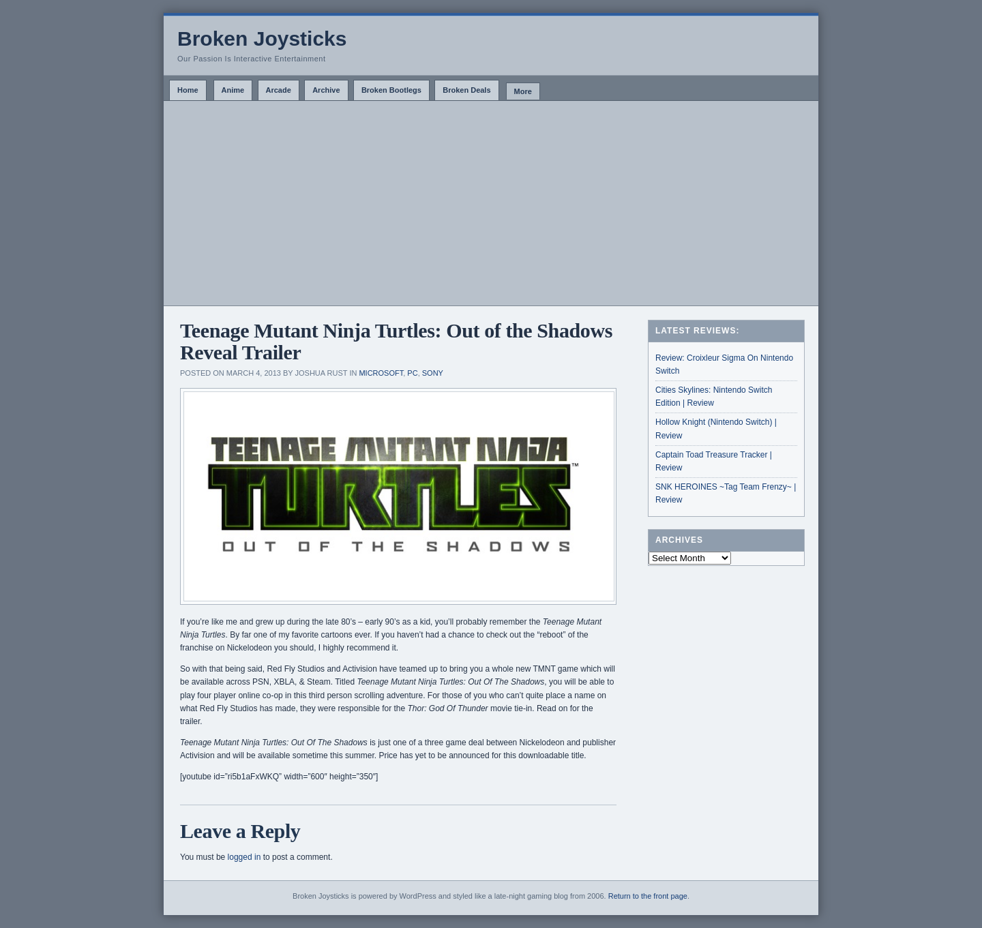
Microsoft (381, 373)
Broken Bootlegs (391, 90)
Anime (233, 90)
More (523, 91)
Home (187, 90)
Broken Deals (466, 90)
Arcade (278, 90)
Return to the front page (647, 896)
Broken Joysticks (261, 38)
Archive (326, 90)
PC (412, 373)
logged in (244, 857)
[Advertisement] (491, 203)
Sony (432, 373)
